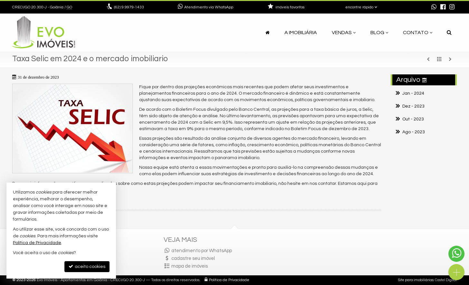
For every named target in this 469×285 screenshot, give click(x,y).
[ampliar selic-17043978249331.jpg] (72, 128)
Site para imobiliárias (416, 280)
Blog (379, 32)
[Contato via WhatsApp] (456, 254)
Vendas (344, 32)
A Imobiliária (300, 32)
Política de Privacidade (229, 280)
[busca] (449, 32)
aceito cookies (87, 266)
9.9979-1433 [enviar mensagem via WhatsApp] (129, 7)
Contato (417, 32)
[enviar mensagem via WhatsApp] (434, 7)
